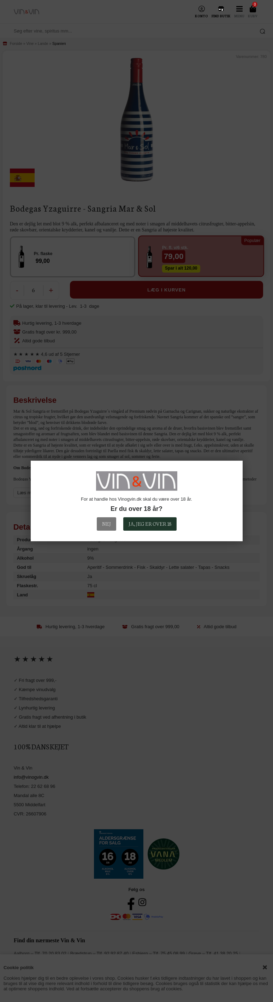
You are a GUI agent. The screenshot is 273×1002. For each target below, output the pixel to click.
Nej (106, 523)
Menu (239, 16)
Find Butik (221, 16)
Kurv (252, 16)
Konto (201, 16)
